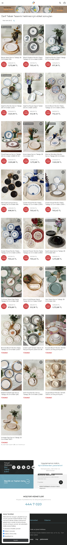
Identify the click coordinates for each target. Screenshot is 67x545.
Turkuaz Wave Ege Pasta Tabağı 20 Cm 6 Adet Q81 (10, 300)
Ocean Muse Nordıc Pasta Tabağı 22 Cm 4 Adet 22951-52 (55, 203)
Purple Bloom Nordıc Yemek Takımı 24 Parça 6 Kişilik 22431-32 (55, 348)
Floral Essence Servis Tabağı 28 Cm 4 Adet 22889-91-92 (11, 155)
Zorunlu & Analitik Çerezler (12, 528)
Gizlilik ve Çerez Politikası (9, 526)
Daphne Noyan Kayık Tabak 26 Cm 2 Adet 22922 (33, 106)
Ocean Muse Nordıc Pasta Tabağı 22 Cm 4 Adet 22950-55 (33, 203)
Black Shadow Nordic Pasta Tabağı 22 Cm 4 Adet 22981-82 (33, 58)
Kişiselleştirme (8, 536)
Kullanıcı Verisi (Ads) (9, 533)
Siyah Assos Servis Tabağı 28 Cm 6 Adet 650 (55, 252)
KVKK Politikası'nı (45, 486)
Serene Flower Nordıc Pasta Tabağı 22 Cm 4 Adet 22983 (33, 252)
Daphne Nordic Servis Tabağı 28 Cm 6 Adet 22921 (11, 106)
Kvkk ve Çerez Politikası (38, 529)
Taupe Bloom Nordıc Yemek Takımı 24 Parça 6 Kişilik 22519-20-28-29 (55, 393)
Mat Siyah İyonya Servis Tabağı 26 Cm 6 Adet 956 (9, 203)
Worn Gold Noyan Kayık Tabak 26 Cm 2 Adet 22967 (32, 300)
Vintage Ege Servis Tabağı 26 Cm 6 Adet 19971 (11, 438)
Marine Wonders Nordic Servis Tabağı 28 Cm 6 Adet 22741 (54, 155)
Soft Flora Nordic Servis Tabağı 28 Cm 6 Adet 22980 (33, 393)
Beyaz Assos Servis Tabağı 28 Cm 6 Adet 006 (11, 58)
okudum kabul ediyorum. (50, 487)
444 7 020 (33, 504)
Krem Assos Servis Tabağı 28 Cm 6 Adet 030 (33, 155)
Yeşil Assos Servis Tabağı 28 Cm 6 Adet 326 (54, 300)
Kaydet (16, 540)
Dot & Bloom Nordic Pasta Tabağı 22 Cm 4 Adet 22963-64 (55, 107)
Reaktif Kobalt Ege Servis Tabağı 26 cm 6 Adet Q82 (10, 393)
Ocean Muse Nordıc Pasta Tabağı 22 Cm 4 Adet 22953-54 (11, 252)
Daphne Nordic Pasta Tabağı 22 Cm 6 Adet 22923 (55, 58)
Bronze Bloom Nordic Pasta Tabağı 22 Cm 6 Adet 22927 (11, 348)
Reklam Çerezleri (9, 531)
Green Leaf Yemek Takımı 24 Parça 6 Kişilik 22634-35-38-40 (33, 348)
